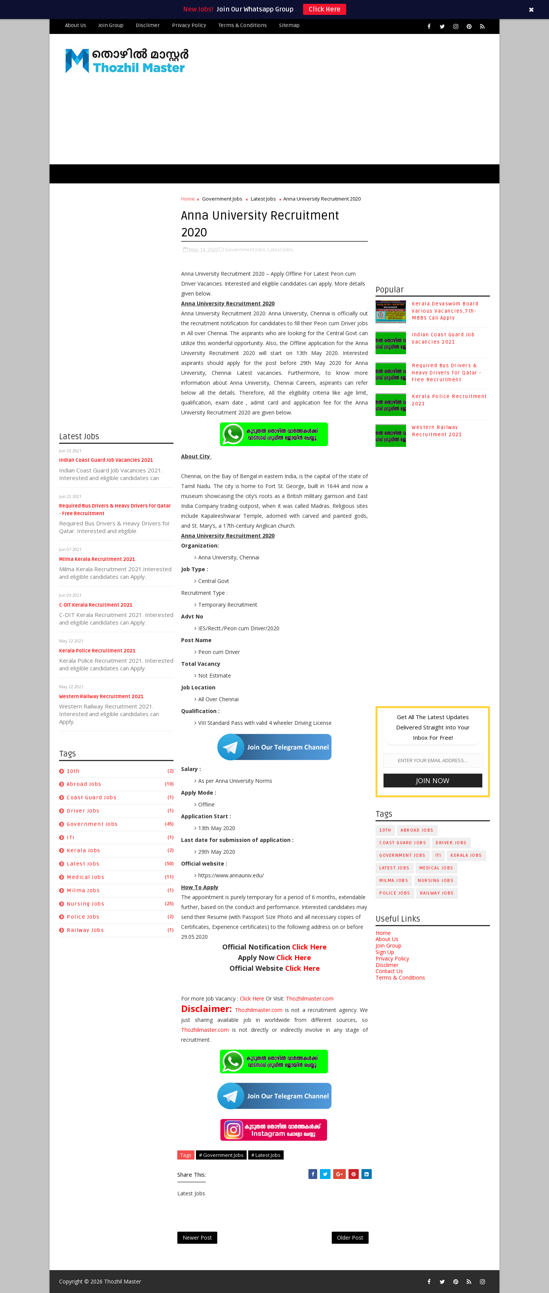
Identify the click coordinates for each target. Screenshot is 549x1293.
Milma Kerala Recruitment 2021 (97, 559)
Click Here (324, 9)
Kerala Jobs (84, 850)
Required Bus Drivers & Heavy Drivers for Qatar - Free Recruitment (447, 372)
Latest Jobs (83, 864)
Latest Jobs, (281, 249)
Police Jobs (83, 917)
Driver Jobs (83, 811)
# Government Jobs (221, 1155)
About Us (75, 25)
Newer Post (197, 1237)
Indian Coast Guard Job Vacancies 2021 (106, 460)
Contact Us (389, 971)
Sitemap (289, 25)
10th (73, 771)
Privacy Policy (189, 25)
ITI (71, 837)
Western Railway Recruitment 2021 (101, 697)
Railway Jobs (85, 930)
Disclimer (148, 25)
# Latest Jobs (266, 1155)
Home (188, 198)
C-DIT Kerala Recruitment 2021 (96, 605)
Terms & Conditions (242, 25)
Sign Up (385, 952)
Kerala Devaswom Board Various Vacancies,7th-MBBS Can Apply (445, 311)
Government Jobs (92, 824)
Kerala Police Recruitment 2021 (97, 651)
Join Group (111, 25)
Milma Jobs (83, 890)
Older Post (350, 1237)
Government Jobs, (245, 249)
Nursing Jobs (85, 904)
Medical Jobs (85, 877)
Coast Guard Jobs (92, 797)
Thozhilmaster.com (310, 998)
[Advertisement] (351, 99)
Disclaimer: (208, 1008)
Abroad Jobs (84, 784)
